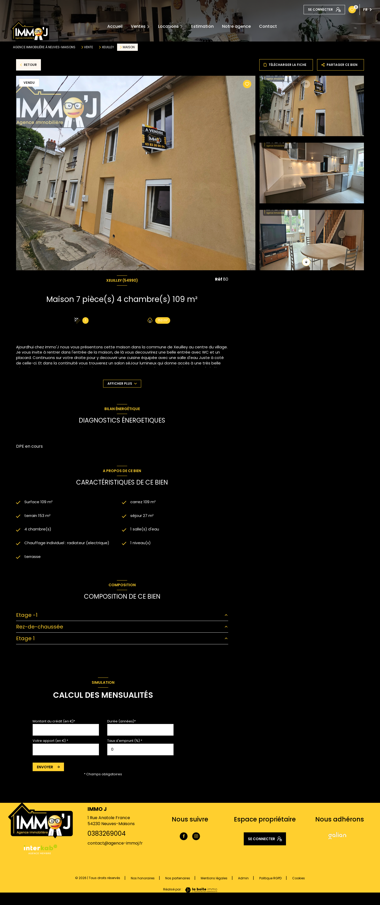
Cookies (298, 880)
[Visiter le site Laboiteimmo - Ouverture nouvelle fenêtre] (199, 892)
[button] (306, 262)
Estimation (202, 26)
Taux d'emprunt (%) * (124, 743)
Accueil (115, 26)
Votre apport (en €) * (50, 743)
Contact (268, 26)
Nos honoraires (143, 880)
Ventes (138, 26)
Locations (168, 26)
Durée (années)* (121, 723)
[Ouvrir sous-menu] (150, 27)
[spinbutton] (140, 751)
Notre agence (236, 26)
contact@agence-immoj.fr (115, 845)
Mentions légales (214, 880)
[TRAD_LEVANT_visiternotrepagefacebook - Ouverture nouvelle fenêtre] (184, 838)
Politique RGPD (270, 880)
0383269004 (107, 835)
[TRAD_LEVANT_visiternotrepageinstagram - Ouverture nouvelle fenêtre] (196, 838)
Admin (243, 880)
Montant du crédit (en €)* (54, 723)
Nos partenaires (177, 880)
